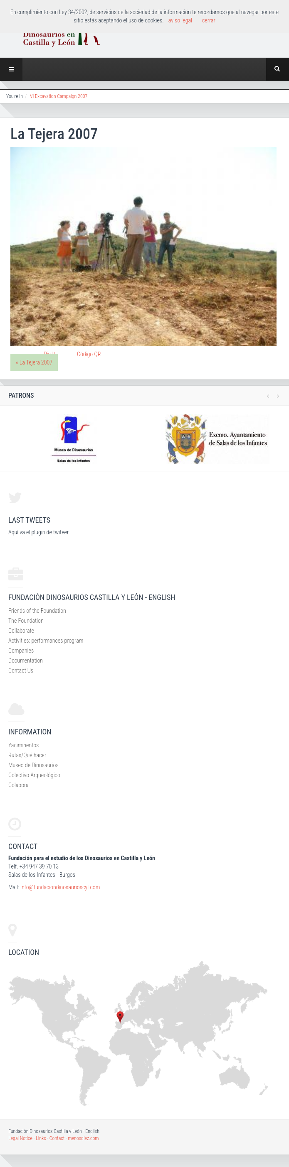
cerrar (208, 20)
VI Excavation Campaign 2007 (58, 96)
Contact (57, 1138)
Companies (21, 650)
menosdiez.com (83, 1138)
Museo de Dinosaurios (33, 765)
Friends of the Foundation (37, 610)
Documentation (25, 660)
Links (41, 1138)
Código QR (89, 354)
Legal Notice (20, 1138)
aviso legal (180, 20)
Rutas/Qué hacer (27, 755)
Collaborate (21, 630)
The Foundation (26, 620)
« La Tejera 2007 (34, 362)
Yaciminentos (23, 745)
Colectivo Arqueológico (34, 775)
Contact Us (20, 670)
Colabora (18, 785)
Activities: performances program (45, 640)
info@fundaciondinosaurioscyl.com (60, 887)
